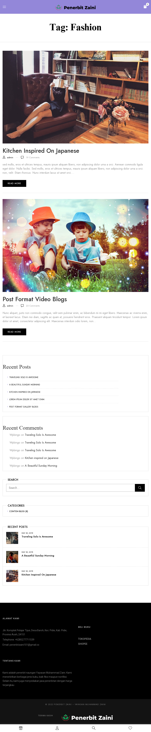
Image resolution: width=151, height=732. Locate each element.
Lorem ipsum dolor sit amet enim (26, 399)
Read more (14, 183)
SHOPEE (82, 644)
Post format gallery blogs (23, 406)
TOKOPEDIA (84, 639)
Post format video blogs (35, 299)
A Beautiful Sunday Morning (24, 384)
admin (10, 157)
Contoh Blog (17, 511)
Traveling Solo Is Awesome (23, 377)
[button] (145, 6)
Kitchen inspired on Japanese (24, 392)
